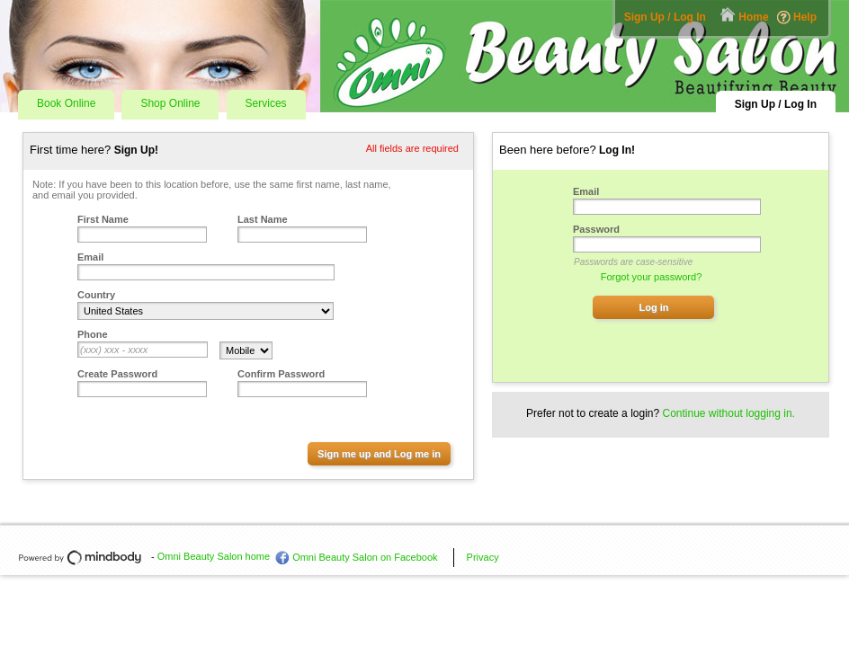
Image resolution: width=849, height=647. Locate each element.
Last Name (262, 219)
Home (753, 17)
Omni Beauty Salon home (213, 556)
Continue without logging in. (729, 413)
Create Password (117, 373)
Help (805, 17)
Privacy (483, 557)
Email (90, 257)
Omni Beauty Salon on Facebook (364, 557)
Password (596, 229)
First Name (103, 219)
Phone (92, 334)
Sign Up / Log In (665, 17)
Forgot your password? (651, 276)
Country (96, 294)
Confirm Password (281, 373)
